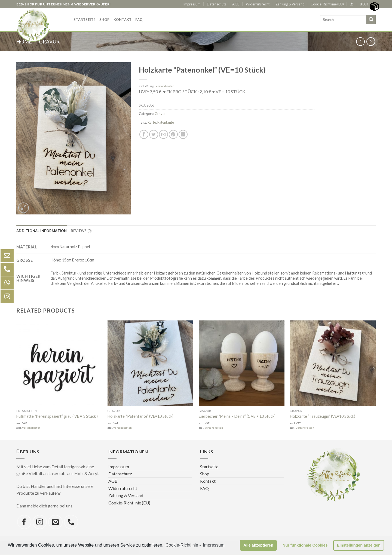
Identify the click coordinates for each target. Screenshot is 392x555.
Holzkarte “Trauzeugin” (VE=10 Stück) (322, 416)
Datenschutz (216, 4)
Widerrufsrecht (258, 4)
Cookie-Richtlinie (182, 545)
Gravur (160, 113)
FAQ (139, 19)
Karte (152, 122)
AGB (236, 4)
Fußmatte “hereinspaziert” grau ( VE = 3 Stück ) (57, 416)
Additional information (41, 231)
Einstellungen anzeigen (359, 545)
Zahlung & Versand (290, 4)
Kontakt (123, 19)
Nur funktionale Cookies (305, 545)
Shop (104, 19)
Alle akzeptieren (258, 545)
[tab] (41, 230)
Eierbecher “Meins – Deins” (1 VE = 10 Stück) (237, 416)
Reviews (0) (81, 231)
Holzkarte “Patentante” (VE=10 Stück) (140, 416)
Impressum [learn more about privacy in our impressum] (213, 545)
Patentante (165, 122)
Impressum (192, 4)
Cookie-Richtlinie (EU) (327, 4)
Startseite (85, 19)
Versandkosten (165, 86)
